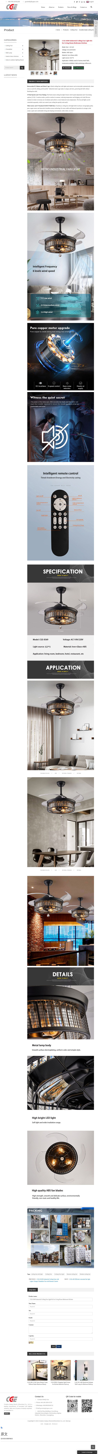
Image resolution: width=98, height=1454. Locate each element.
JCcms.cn (54, 1424)
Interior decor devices (12, 56)
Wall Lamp (9, 53)
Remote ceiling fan (72, 1274)
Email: (31, 1317)
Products (61, 7)
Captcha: (31, 1336)
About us (51, 7)
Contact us (83, 7)
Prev (31, 55)
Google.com (47, 1424)
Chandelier (9, 49)
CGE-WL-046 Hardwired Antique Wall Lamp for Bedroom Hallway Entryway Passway (84, 1384)
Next (56, 55)
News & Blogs (71, 7)
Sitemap (68, 1421)
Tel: (30, 1310)
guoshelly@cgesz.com (46, 1408)
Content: (31, 1325)
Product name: (33, 1296)
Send (53, 1346)
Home (43, 7)
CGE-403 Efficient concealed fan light (79, 1279)
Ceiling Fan (74, 30)
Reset (58, 1346)
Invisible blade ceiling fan (86, 30)
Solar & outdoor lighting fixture (15, 60)
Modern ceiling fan (85, 1274)
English (90, 2)
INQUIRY (66, 68)
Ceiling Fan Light (59, 1274)
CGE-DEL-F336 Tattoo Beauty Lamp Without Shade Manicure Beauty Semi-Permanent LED (37, 1384)
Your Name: (32, 1303)
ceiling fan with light (37, 1274)
